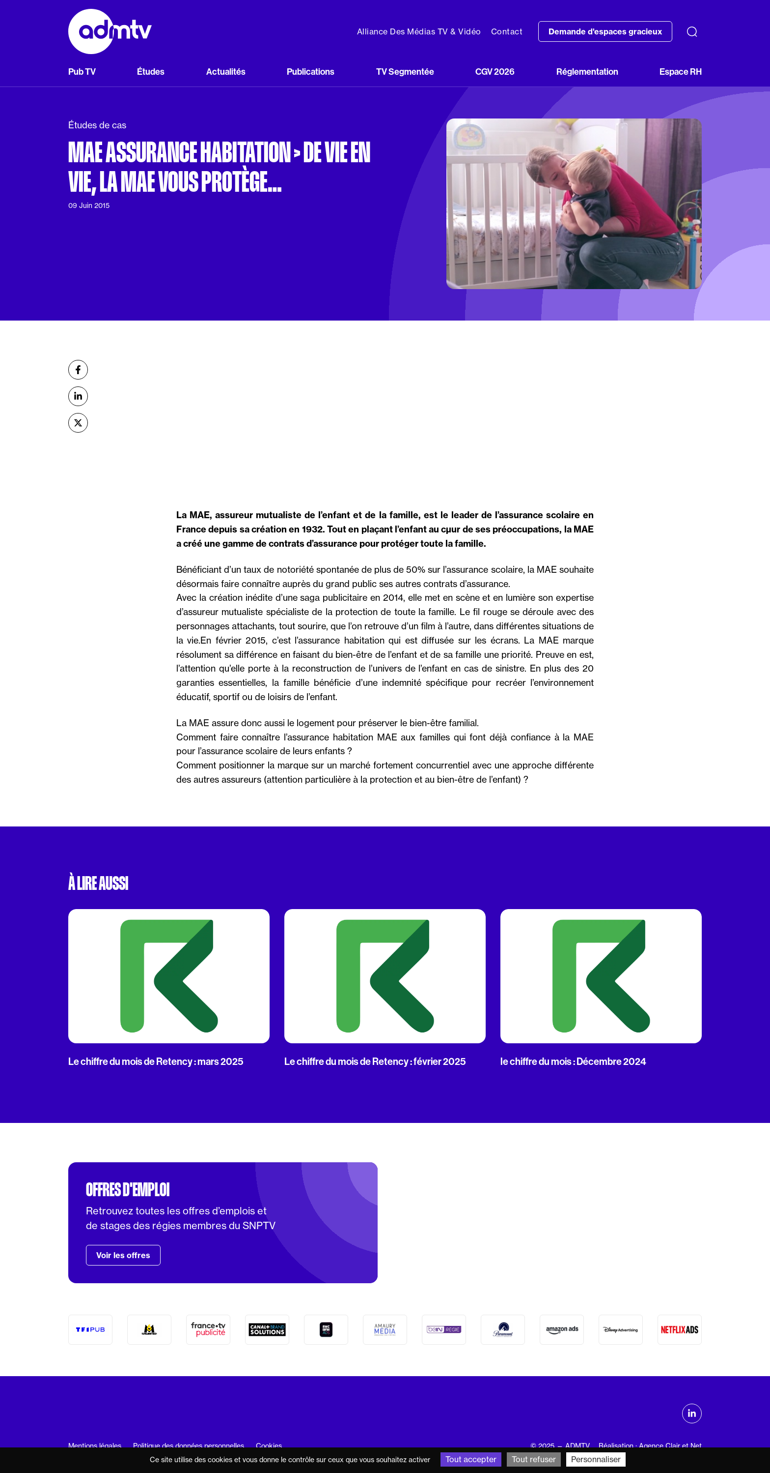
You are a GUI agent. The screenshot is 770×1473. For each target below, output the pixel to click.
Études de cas (97, 125)
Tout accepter (470, 1459)
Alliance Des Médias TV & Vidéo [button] (419, 31)
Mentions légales (94, 1446)
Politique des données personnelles (188, 1446)
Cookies (269, 1446)
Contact (507, 31)
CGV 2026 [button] (495, 71)
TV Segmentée (405, 71)
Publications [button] (310, 71)
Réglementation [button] (587, 71)
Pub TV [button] (82, 71)
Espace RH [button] (681, 71)
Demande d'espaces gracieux (605, 31)
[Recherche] (692, 31)
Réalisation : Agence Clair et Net (650, 1446)
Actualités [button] (226, 71)
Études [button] (151, 71)
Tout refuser (534, 1459)
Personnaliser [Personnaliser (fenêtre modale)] (596, 1459)
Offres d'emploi (127, 1189)
